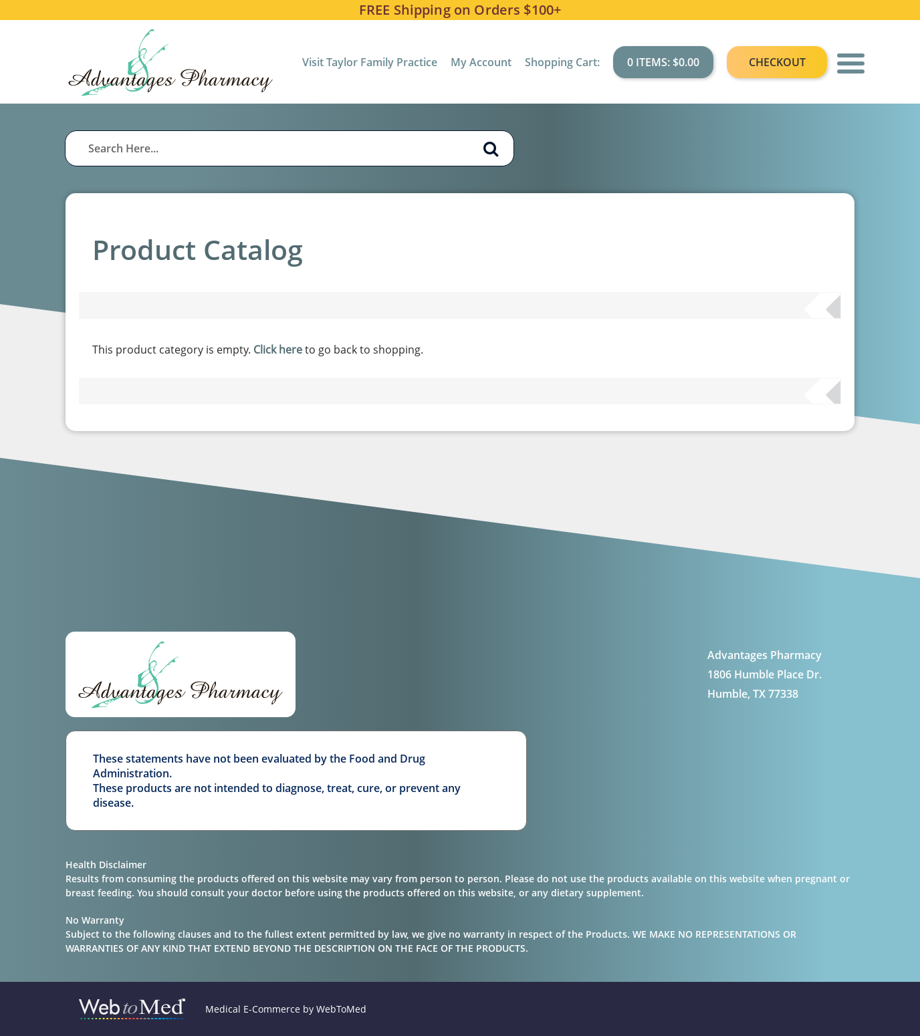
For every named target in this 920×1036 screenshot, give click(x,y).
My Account (481, 62)
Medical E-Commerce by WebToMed (285, 1009)
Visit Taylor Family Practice (369, 62)
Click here (277, 349)
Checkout (777, 62)
